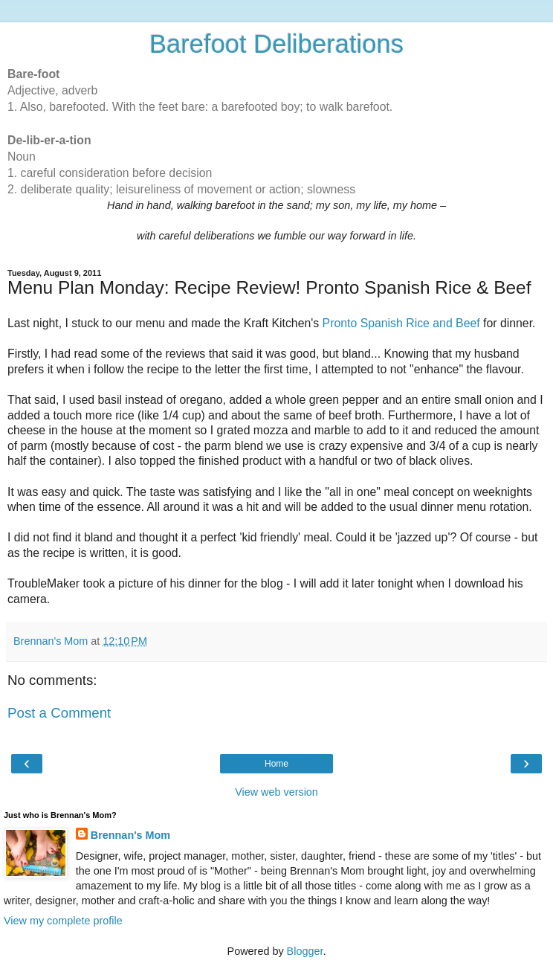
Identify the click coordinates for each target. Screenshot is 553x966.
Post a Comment (59, 713)
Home (276, 764)
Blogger (305, 951)
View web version (276, 792)
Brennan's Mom (130, 835)
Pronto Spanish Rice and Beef (401, 323)
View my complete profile (63, 921)
